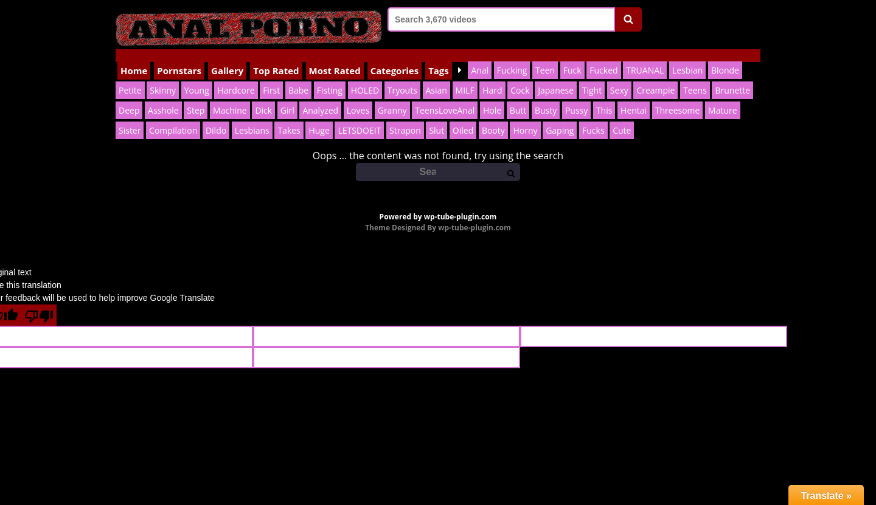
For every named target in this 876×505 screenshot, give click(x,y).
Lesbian (687, 57)
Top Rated (276, 58)
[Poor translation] (39, 302)
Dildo (216, 117)
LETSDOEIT (359, 117)
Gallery (227, 58)
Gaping (560, 117)
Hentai (633, 97)
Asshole (163, 97)
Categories (394, 58)
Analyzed (320, 97)
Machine (230, 97)
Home (133, 58)
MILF (465, 77)
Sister (130, 117)
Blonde (725, 57)
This (604, 97)
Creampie (655, 77)
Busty (546, 97)
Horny (525, 117)
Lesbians (252, 117)
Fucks (593, 117)
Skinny (163, 77)
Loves (358, 97)
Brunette (732, 77)
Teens (695, 77)
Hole (492, 97)
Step (195, 97)
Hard (492, 77)
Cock (519, 77)
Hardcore (235, 77)
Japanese (556, 77)
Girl (287, 97)
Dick (263, 97)
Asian (436, 77)
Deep (129, 97)
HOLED (365, 77)
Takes (288, 117)
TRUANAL (645, 57)
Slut (436, 117)
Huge (318, 117)
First (271, 77)
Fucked (603, 57)
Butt (518, 97)
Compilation (173, 117)
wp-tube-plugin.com (460, 204)
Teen (545, 57)
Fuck (572, 57)
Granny (392, 97)
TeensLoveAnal (444, 97)
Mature (722, 97)
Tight (592, 77)
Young (196, 77)
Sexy (619, 77)
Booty (493, 117)
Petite (130, 77)
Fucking (512, 57)
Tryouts (402, 77)
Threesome (677, 97)
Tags (438, 58)
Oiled (463, 117)
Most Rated (335, 58)
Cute (622, 117)
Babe (298, 77)
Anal (479, 57)
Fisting (329, 77)
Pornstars (179, 58)
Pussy (576, 97)
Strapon (405, 117)
